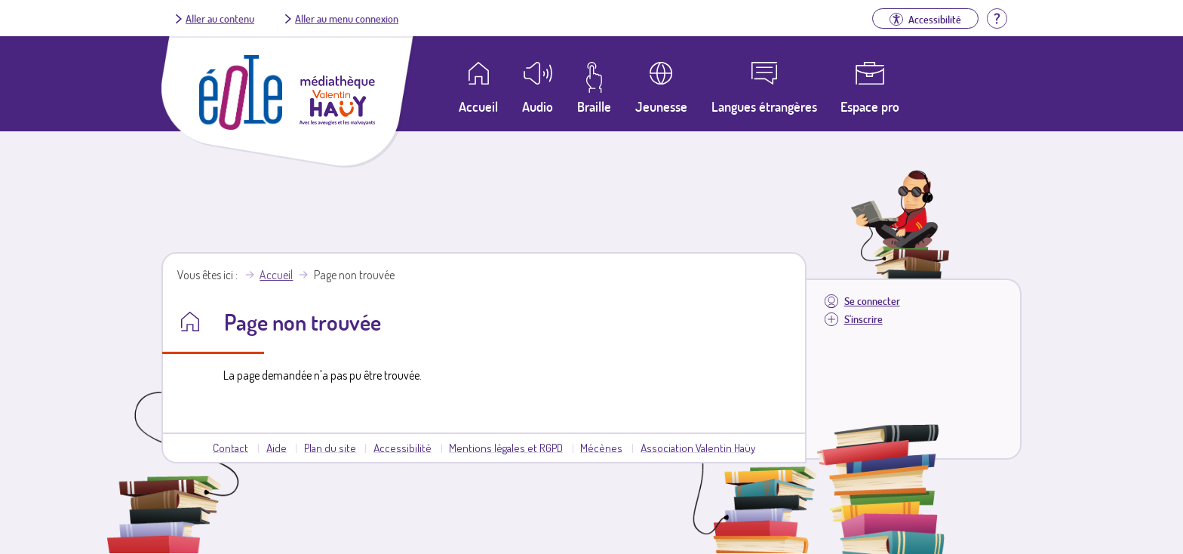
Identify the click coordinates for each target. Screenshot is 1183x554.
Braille (594, 106)
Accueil (276, 274)
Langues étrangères (764, 106)
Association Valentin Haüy (698, 447)
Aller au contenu (220, 18)
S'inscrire (863, 318)
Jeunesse (661, 106)
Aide (276, 447)
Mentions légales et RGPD (506, 447)
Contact (230, 447)
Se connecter (872, 300)
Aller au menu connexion (346, 18)
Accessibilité (402, 447)
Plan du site (330, 447)
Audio (537, 106)
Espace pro (869, 106)
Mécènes (601, 447)
